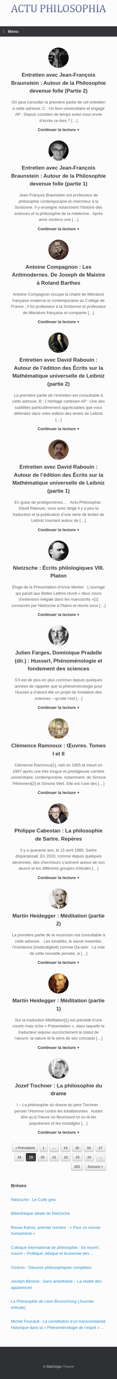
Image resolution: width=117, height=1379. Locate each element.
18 (19, 1157)
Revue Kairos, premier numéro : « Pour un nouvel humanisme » (55, 1230)
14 (65, 1148)
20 (42, 1157)
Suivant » (95, 1166)
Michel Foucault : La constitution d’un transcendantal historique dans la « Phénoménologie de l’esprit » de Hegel (58, 1325)
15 (77, 1148)
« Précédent (25, 1148)
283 (77, 1166)
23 (77, 1157)
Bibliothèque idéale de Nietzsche (40, 1213)
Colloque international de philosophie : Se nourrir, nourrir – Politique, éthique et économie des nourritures (55, 1251)
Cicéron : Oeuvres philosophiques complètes (51, 1267)
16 (88, 1148)
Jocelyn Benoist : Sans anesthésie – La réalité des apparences (56, 1284)
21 (54, 1157)
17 (100, 1148)
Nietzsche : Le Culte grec (33, 1199)
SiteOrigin (54, 1366)
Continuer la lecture (59, 129)
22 (66, 1157)
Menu (10, 31)
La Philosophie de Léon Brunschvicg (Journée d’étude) (52, 1304)
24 (89, 1157)
